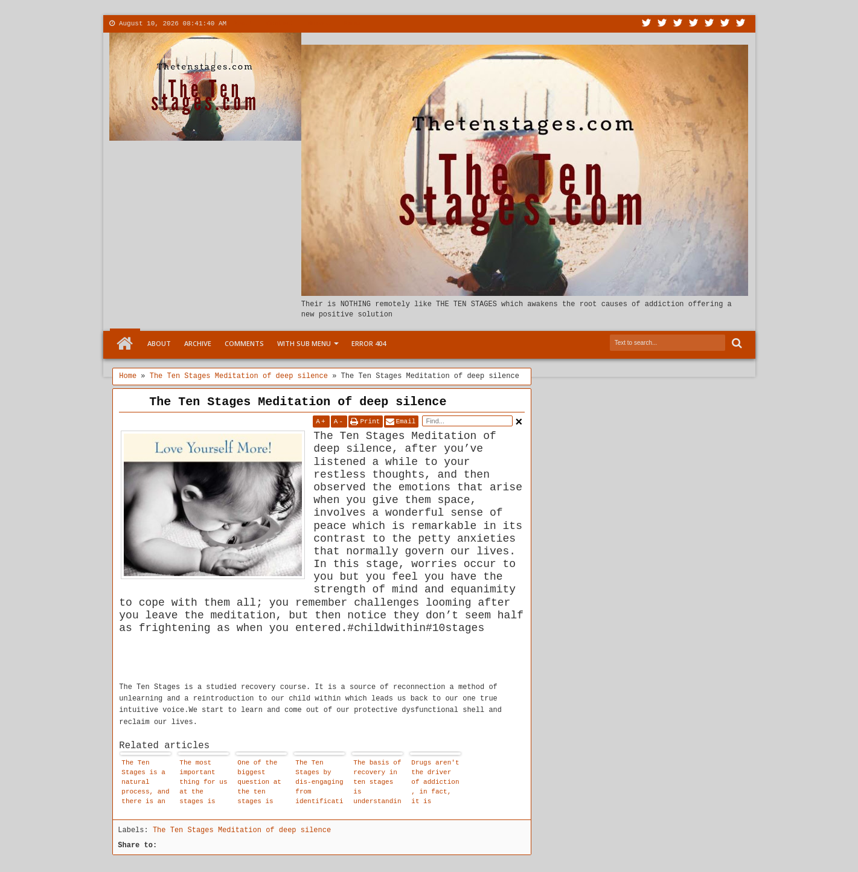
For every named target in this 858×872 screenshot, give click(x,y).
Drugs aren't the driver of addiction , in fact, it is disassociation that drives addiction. (435, 783)
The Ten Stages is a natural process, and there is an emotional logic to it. (145, 783)
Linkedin (709, 24)
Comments (244, 343)
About (243, 23)
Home (125, 344)
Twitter (647, 24)
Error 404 (368, 343)
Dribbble (725, 24)
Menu (352, 23)
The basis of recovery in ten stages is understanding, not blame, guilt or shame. (377, 783)
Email (405, 421)
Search (735, 343)
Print (370, 421)
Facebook (662, 24)
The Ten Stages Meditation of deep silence (297, 402)
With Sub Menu (304, 343)
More (315, 23)
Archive (197, 343)
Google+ (678, 24)
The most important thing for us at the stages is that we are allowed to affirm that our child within (203, 783)
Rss (694, 24)
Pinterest (741, 24)
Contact (280, 23)
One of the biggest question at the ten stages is (259, 782)
